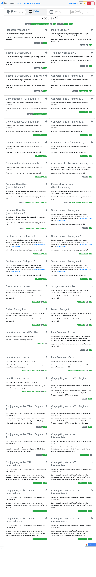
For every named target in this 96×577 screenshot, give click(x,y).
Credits (32, 3)
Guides (38, 3)
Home (19, 3)
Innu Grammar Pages (85, 218)
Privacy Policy (73, 3)
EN (89, 3)
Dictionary (26, 3)
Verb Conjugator (61, 220)
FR (92, 3)
